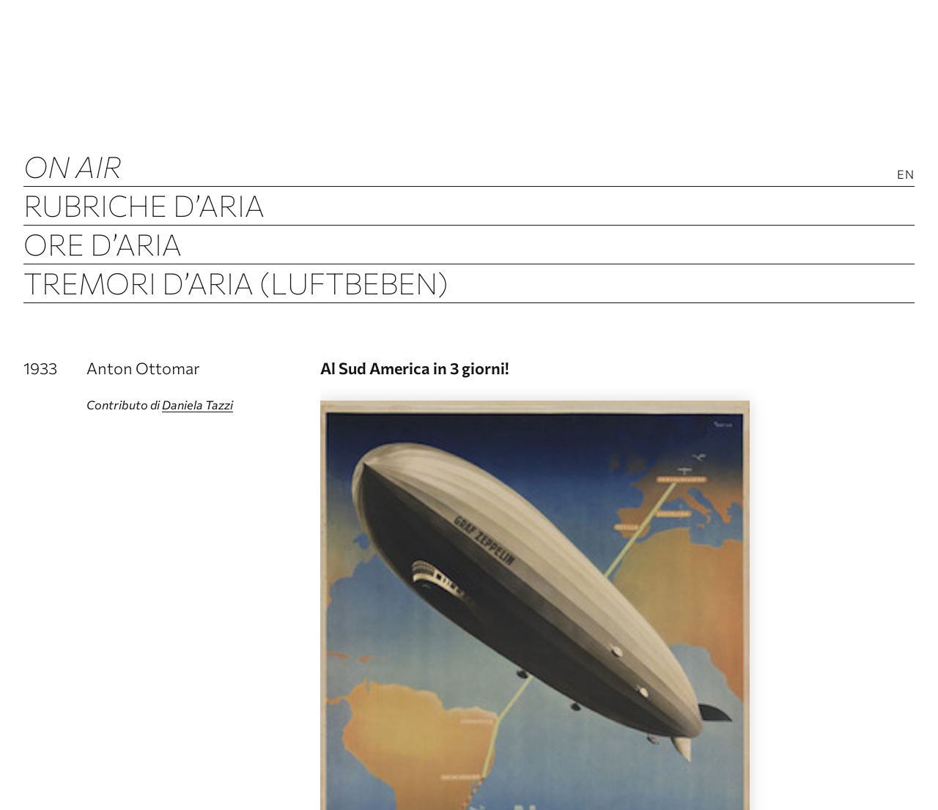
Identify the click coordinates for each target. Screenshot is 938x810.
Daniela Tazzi (197, 405)
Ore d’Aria (102, 243)
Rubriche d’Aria (144, 205)
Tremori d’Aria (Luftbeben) (235, 282)
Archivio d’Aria (141, 321)
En (906, 174)
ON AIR (72, 166)
